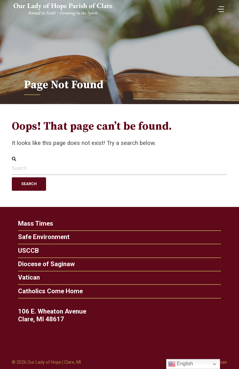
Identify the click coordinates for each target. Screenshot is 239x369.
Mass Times (33, 223)
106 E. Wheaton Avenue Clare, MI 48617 (54, 315)
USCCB (26, 250)
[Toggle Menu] (219, 7)
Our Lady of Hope (44, 362)
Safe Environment (41, 237)
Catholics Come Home (48, 291)
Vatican (26, 277)
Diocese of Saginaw (44, 264)
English (180, 364)
